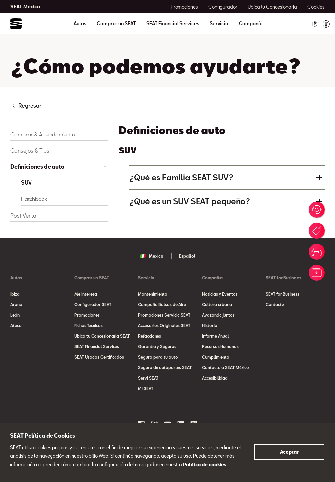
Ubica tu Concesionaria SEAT (102, 336)
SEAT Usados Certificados (99, 357)
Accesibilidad (215, 378)
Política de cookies (204, 464)
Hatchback (34, 199)
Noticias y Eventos (220, 294)
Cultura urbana (217, 304)
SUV (26, 182)
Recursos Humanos (220, 346)
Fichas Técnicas (88, 325)
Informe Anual (215, 336)
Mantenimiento (152, 294)
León (15, 315)
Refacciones (149, 336)
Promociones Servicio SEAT (164, 315)
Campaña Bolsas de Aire (162, 304)
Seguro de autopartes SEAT (165, 367)
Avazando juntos (218, 315)
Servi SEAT (148, 378)
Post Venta (23, 215)
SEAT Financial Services (172, 23)
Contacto (275, 304)
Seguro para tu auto (158, 357)
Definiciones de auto (37, 166)
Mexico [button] (151, 256)
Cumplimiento (215, 357)
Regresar (29, 105)
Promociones (87, 315)
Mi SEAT (145, 388)
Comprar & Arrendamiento (42, 134)
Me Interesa (85, 294)
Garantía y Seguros (157, 346)
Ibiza (15, 294)
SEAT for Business (282, 294)
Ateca (16, 325)
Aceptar (289, 452)
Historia (209, 325)
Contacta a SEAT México (225, 367)
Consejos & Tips (29, 150)
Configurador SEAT (92, 304)
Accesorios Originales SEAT (164, 325)
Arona (16, 304)
